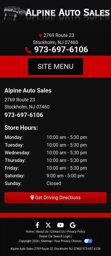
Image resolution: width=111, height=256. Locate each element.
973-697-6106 (61, 49)
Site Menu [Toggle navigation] (56, 66)
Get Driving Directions (55, 197)
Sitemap (46, 241)
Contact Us (57, 231)
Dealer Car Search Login (55, 236)
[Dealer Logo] (55, 14)
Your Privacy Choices (73, 241)
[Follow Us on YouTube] (61, 226)
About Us (42, 231)
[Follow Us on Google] (72, 226)
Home (30, 231)
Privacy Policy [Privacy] (76, 231)
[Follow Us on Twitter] (49, 226)
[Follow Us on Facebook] (38, 226)
